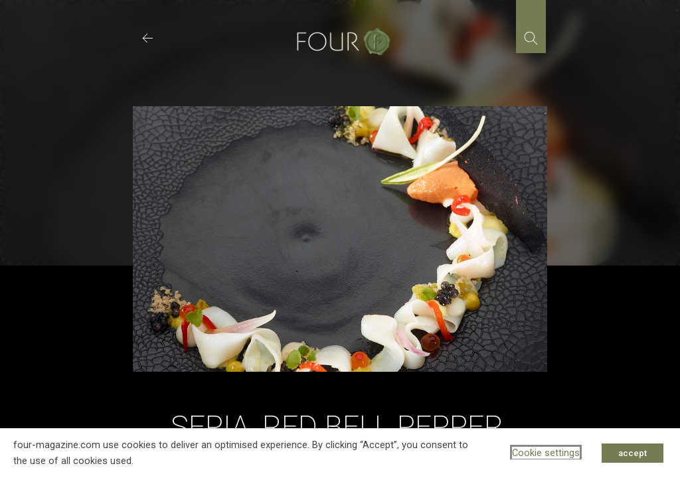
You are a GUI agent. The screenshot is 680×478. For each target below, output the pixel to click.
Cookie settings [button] (546, 453)
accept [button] (632, 453)
